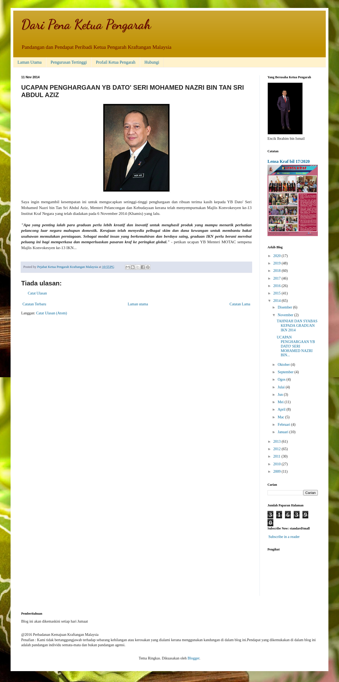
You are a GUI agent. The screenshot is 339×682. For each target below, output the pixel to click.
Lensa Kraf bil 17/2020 (288, 161)
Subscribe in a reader (284, 537)
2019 (277, 263)
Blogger (193, 658)
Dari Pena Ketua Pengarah (86, 24)
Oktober (284, 365)
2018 (277, 271)
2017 (277, 278)
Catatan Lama (240, 304)
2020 (277, 256)
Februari (284, 425)
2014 (277, 301)
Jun (281, 395)
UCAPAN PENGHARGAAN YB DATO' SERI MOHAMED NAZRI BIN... (296, 346)
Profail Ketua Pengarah (115, 62)
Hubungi (151, 62)
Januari (283, 432)
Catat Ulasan (37, 293)
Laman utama (138, 304)
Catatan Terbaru (34, 304)
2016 (277, 286)
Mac (281, 417)
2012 (277, 449)
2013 (277, 442)
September (286, 372)
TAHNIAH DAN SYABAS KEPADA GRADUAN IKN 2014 (297, 325)
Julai (282, 387)
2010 (277, 464)
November (286, 315)
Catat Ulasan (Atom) (51, 313)
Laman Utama (29, 62)
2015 (277, 293)
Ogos (282, 379)
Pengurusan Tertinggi (69, 62)
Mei (281, 402)
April (282, 409)
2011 (277, 456)
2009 (277, 472)
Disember (285, 307)
